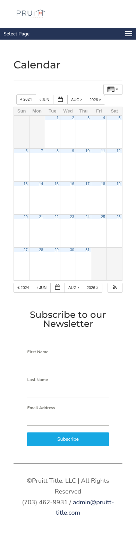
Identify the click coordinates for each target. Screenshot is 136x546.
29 (56, 250)
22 (56, 217)
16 (72, 184)
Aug (77, 100)
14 (41, 184)
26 (119, 217)
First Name (37, 352)
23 (72, 217)
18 (103, 184)
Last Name (37, 379)
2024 (26, 100)
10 (87, 151)
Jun (45, 100)
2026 (96, 100)
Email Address (41, 408)
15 (56, 184)
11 (103, 151)
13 (26, 184)
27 (26, 250)
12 (119, 151)
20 (26, 217)
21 (41, 217)
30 (72, 250)
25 (103, 217)
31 (87, 250)
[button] (115, 287)
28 (41, 250)
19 (119, 184)
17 (87, 184)
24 (87, 217)
